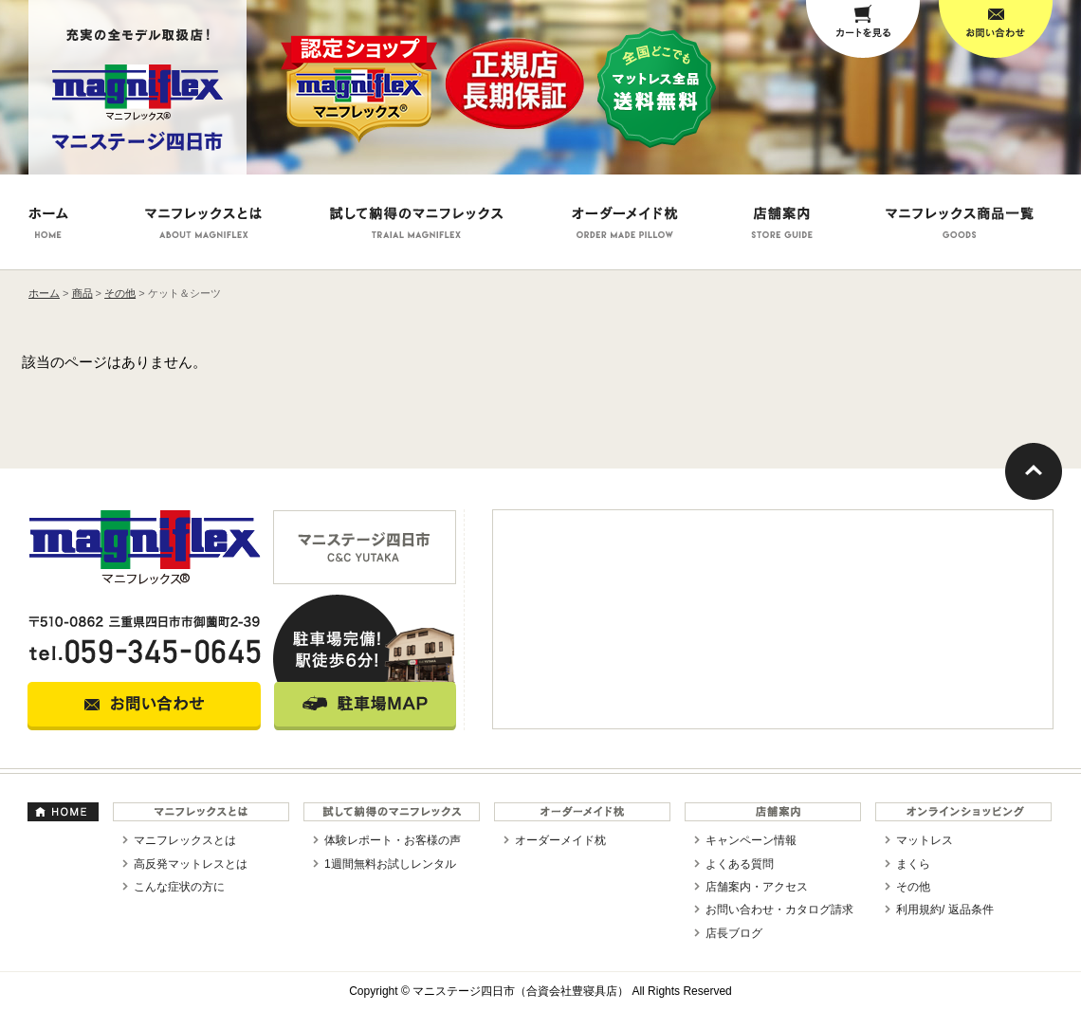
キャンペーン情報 (751, 840)
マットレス (924, 840)
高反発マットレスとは (190, 864)
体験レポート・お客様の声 (392, 840)
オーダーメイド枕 (560, 840)
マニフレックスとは (185, 840)
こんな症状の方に (179, 886)
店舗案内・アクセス (756, 886)
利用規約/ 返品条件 (945, 909)
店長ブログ (733, 933)
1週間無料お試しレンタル (390, 864)
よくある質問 (739, 864)
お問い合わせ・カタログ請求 (779, 909)
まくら (913, 864)
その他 (913, 886)
